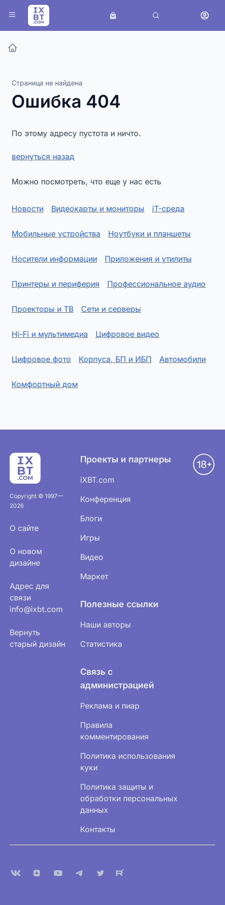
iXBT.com (97, 480)
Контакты (97, 829)
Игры (90, 538)
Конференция (105, 499)
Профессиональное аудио (156, 284)
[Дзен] (36, 873)
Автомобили (182, 359)
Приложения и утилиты (148, 259)
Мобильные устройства (56, 233)
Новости (27, 208)
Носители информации (54, 259)
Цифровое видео (127, 334)
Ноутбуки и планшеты (149, 233)
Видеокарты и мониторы (97, 208)
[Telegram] (79, 873)
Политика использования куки (127, 761)
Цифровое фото (41, 359)
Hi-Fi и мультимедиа (50, 334)
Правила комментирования (114, 730)
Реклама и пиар (110, 705)
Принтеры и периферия (55, 284)
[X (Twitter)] (100, 873)
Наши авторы (105, 624)
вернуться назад (43, 156)
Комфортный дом (45, 384)
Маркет (94, 576)
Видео (91, 557)
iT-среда (168, 208)
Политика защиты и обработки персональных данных (129, 798)
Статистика (101, 644)
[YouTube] (58, 873)
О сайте (24, 528)
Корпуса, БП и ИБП (115, 359)
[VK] (15, 873)
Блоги (91, 518)
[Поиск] (156, 15)
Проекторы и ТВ (42, 309)
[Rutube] (121, 873)
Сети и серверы (111, 309)
